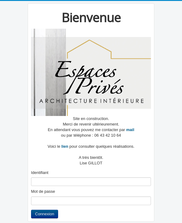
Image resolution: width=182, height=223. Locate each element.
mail (130, 129)
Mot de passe (43, 191)
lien (64, 146)
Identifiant (39, 172)
